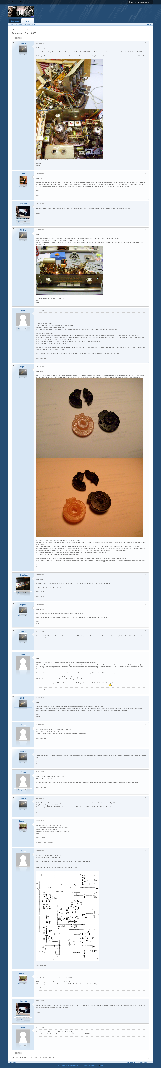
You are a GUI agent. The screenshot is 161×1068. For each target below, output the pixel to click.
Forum (28, 21)
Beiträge (20, 54)
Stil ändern (129, 1062)
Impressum (12, 1062)
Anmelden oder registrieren (17, 2)
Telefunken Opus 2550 (24, 33)
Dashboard (15, 21)
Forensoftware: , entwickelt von (80, 1065)
